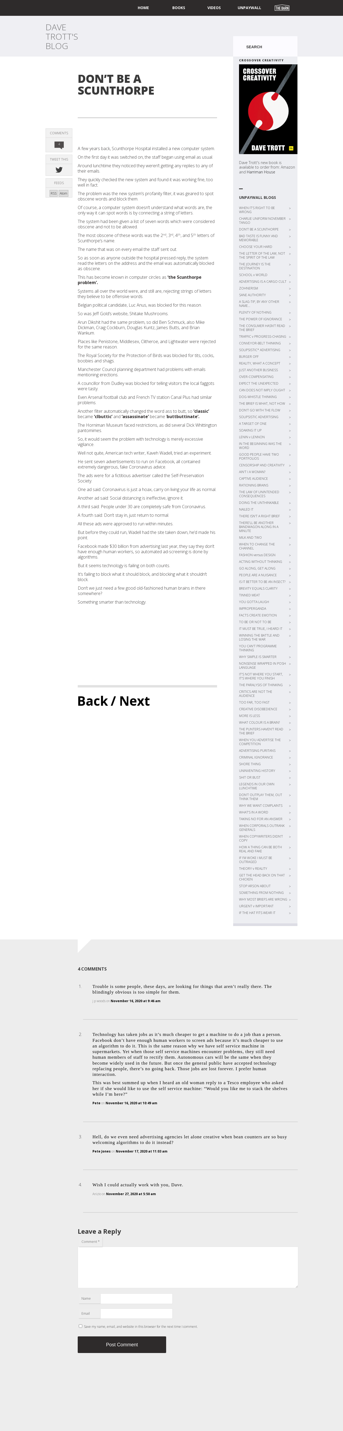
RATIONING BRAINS (253, 485)
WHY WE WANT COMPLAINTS (260, 806)
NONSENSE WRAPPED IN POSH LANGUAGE (262, 665)
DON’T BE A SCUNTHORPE (259, 229)
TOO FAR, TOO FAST (254, 702)
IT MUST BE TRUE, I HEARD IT (260, 629)
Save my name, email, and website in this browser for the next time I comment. (141, 1326)
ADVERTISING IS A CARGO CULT (262, 282)
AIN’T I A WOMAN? (252, 472)
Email (85, 1313)
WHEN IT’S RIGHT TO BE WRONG (257, 210)
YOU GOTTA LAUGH (254, 602)
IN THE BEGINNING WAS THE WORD (260, 446)
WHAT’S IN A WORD (253, 812)
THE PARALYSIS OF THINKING (261, 685)
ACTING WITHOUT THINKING (260, 562)
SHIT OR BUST (249, 777)
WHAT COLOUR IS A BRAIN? (259, 722)
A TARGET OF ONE (253, 424)
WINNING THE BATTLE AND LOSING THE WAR (259, 637)
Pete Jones (101, 1151)
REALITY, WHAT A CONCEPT (259, 363)
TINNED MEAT (249, 595)
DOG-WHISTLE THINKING (258, 397)
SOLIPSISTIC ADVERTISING (258, 417)
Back (92, 700)
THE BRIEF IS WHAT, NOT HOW (262, 404)
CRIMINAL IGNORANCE (256, 757)
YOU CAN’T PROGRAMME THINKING (258, 648)
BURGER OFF (249, 357)
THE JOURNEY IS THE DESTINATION (255, 266)
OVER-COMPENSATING (256, 377)
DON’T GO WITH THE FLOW (259, 410)
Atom (63, 193)
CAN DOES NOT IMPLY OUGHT (262, 390)
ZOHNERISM (248, 288)
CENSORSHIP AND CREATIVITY (262, 465)
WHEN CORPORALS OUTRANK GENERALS (262, 828)
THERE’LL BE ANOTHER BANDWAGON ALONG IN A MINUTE (258, 527)
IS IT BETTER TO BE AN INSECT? (262, 582)
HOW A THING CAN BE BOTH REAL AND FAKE (260, 849)
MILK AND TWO (250, 538)
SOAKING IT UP (250, 430)
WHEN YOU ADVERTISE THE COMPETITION (260, 742)
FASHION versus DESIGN (257, 555)
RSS (54, 193)
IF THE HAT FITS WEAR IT (257, 913)
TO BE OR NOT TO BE (255, 622)
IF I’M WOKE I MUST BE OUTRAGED (255, 860)
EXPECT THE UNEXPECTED (258, 383)
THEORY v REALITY (253, 869)
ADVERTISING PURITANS (257, 751)
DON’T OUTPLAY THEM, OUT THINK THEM (260, 797)
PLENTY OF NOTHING (255, 312)
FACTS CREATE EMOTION (258, 615)
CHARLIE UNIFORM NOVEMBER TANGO (262, 221)
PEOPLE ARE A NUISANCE (258, 575)
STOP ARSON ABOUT (255, 886)
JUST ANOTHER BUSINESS (258, 370)
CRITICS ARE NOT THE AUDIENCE (255, 694)
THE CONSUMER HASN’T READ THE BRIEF (262, 328)
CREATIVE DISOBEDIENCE (258, 709)
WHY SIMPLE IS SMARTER (258, 657)
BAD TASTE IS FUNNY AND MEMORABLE (258, 238)
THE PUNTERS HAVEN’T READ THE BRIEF (261, 731)
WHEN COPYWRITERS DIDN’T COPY (261, 838)
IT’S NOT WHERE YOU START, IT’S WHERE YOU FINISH (261, 676)
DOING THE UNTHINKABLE (259, 503)
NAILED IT (246, 509)
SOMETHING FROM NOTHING (261, 893)
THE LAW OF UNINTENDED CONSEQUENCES (259, 494)
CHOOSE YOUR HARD (255, 247)
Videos (214, 7)
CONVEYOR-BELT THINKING (260, 343)
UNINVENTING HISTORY (257, 771)
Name (86, 1298)
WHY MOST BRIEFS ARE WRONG (263, 899)
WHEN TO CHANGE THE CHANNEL (257, 546)
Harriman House (261, 171)
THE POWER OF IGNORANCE (260, 319)
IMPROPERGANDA (252, 609)
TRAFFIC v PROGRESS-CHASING (262, 336)
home (143, 7)
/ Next (130, 700)
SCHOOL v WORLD (253, 275)
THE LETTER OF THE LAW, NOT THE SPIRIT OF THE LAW (262, 255)
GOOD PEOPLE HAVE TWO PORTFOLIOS (259, 456)
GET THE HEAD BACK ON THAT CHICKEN (262, 877)
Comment (90, 1241)
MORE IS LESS (249, 716)
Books (178, 7)
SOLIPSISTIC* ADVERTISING (259, 350)
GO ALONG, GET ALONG (257, 568)
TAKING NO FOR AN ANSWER (260, 819)
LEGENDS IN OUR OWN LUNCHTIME (256, 786)
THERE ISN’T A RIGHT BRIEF (259, 516)
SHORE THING (250, 764)
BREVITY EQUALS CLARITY (258, 588)
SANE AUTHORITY (252, 295)
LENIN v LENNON (252, 437)
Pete (96, 1103)
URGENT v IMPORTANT (256, 906)
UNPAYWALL (249, 7)
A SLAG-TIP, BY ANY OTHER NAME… (259, 304)
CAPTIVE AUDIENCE (253, 479)
